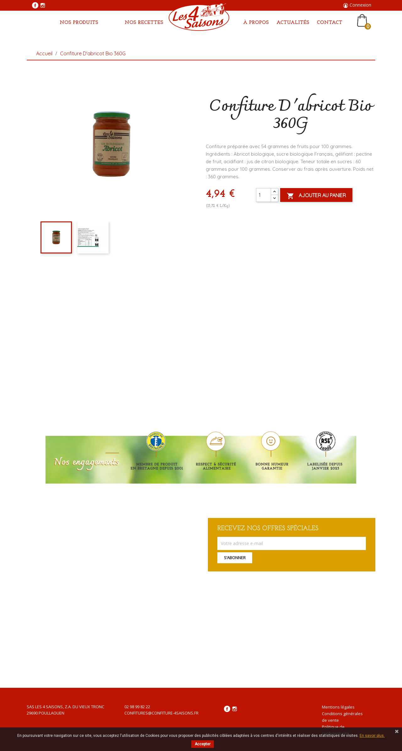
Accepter (202, 744)
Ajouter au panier (316, 196)
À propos (256, 22)
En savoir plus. (372, 735)
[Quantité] (263, 195)
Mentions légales (338, 707)
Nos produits (79, 22)
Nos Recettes (144, 22)
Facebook (35, 5)
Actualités (292, 22)
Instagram (43, 5)
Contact (329, 22)
